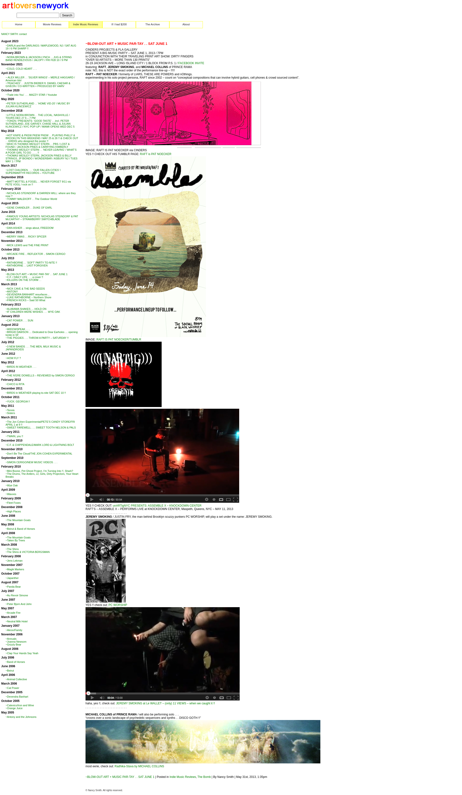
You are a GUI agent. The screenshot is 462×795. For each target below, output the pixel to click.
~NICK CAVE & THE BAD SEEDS (25, 288)
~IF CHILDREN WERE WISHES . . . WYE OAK (33, 311)
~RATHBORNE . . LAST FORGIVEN (26, 265)
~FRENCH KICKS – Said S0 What (25, 300)
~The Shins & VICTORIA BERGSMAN (28, 551)
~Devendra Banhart (17, 696)
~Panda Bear (13, 586)
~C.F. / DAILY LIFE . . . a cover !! (24, 277)
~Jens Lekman (14, 560)
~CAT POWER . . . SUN (19, 320)
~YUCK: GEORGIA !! (18, 401)
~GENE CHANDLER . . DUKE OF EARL (29, 207)
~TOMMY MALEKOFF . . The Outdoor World (31, 198)
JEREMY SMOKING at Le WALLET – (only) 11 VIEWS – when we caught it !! (165, 703)
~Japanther (12, 578)
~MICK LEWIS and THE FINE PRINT (27, 245)
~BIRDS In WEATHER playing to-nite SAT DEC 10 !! (36, 392)
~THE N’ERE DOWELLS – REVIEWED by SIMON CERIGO (40, 375)
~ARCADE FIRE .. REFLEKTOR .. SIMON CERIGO (35, 253)
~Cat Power (12, 687)
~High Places (13, 511)
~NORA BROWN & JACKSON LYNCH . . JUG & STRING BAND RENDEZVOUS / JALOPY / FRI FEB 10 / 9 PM (39, 58)
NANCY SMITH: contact (14, 34)
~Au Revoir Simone (17, 595)
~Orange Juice (14, 708)
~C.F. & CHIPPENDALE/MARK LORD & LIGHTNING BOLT (40, 444)
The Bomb (204, 777)
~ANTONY (12, 291)
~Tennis (10, 410)
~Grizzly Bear (13, 644)
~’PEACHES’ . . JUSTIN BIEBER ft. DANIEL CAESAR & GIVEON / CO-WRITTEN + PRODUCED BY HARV (38, 85)
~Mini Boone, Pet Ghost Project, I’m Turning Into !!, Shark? (39, 470)
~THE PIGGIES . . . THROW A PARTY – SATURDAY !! (37, 337)
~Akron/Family (14, 630)
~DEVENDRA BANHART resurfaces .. (27, 294)
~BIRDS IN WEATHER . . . (21, 366)
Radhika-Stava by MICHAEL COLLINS (139, 766)
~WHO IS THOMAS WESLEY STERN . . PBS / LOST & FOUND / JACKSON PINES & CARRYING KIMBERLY (38, 145)
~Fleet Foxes (13, 502)
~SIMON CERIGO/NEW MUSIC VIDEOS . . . (31, 462)
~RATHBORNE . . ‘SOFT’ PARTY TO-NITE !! (31, 262)
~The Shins (12, 549)
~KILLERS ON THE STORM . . (23, 280)
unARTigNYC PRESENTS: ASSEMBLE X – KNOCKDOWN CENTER (157, 505)
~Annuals (11, 638)
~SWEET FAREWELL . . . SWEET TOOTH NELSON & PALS (41, 427)
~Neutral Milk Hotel (17, 621)
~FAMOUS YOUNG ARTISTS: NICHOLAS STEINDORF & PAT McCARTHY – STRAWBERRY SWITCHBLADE (42, 218)
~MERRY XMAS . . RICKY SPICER (26, 236)
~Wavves (11, 494)
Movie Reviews (52, 24)
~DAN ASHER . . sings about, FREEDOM (29, 227)
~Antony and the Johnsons (21, 716)
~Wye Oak (12, 485)
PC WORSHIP (117, 605)
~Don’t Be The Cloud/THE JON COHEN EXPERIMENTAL (39, 453)
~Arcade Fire (13, 612)
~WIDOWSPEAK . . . (18, 329)
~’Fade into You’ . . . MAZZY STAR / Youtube (31, 94)
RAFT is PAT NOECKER (155, 154)
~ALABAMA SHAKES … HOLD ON (26, 308)
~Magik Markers (15, 569)
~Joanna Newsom (16, 641)
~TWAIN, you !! (14, 436)
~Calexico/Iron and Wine (20, 705)
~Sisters (10, 413)
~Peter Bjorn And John (19, 604)
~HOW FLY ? (13, 358)
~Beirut (10, 670)
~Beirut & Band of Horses (20, 528)
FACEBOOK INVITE (190, 63)
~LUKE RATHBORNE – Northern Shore (28, 297)
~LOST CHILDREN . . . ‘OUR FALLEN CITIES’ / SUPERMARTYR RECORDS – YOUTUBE (33, 171)
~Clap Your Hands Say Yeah (22, 653)
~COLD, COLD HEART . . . (21, 68)
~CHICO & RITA (15, 384)
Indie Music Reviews (85, 24)
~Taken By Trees (15, 540)
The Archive (152, 24)
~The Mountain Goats (18, 520)
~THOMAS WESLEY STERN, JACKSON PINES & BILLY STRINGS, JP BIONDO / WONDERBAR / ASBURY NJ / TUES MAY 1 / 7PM (42, 158)
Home (18, 24)
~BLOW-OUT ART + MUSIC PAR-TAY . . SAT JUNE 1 (36, 274)
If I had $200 (119, 24)
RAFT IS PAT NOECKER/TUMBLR (118, 339)
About (186, 24)
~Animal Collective (16, 679)
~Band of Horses (15, 661)
